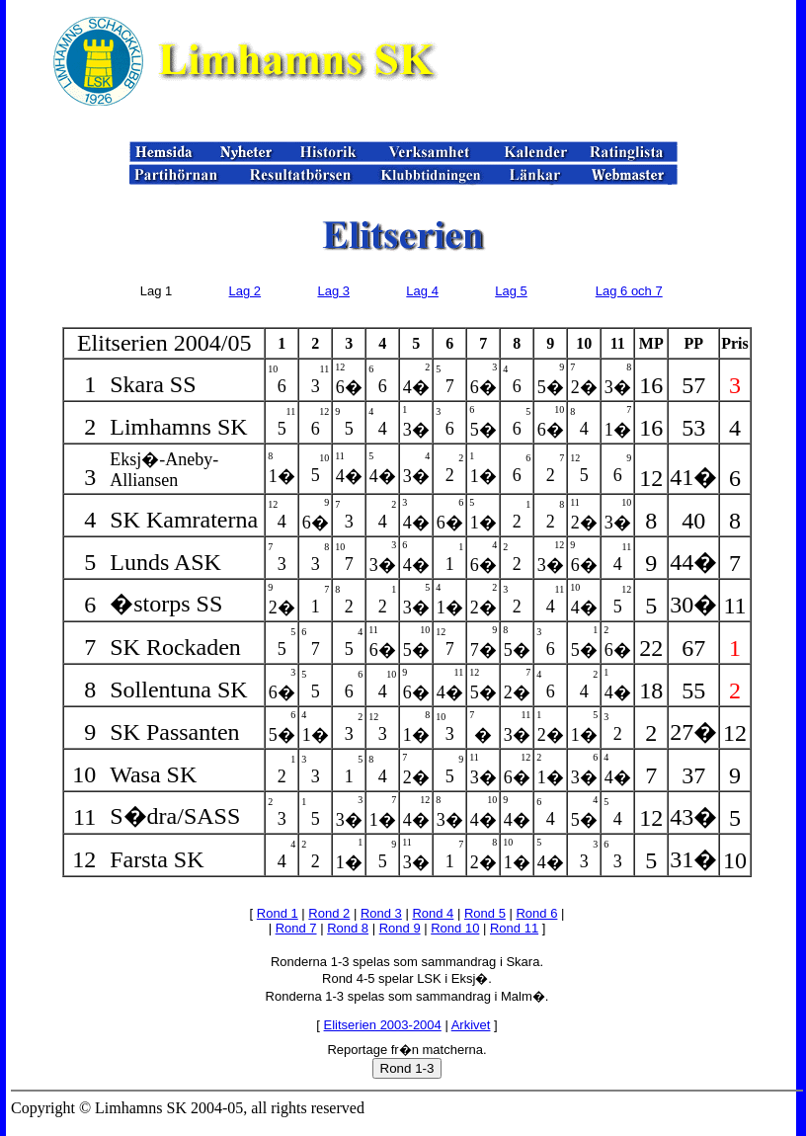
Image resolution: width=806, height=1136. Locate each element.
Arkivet (471, 1024)
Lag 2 (245, 291)
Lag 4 (422, 291)
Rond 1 (277, 913)
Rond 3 (381, 913)
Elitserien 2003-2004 (383, 1024)
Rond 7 (296, 928)
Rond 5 (485, 913)
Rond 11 (514, 928)
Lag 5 (511, 291)
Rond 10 (455, 928)
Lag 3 (333, 291)
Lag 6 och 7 (629, 291)
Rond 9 (400, 928)
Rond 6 (536, 913)
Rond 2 (329, 913)
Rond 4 (432, 913)
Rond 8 (347, 928)
